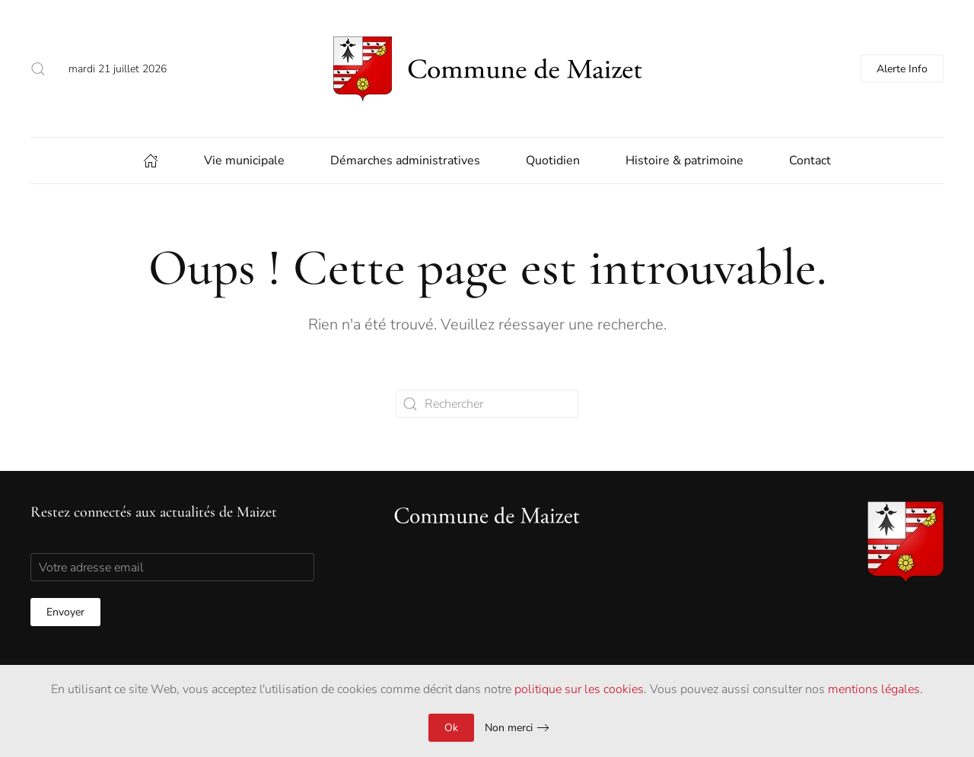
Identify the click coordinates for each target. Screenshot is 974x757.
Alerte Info (902, 69)
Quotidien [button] (553, 160)
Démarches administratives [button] (405, 160)
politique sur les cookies (579, 689)
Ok (451, 727)
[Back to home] (487, 68)
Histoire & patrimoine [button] (684, 160)
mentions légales (874, 689)
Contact (810, 160)
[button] (38, 68)
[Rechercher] (487, 404)
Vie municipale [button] (244, 160)
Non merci (509, 727)
